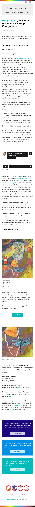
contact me (16, 405)
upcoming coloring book (9, 183)
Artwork (7, 12)
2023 (13, 20)
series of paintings (21, 178)
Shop (13, 12)
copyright (10, 499)
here (9, 396)
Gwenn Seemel (17, 8)
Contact (27, 12)
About (22, 12)
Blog (17, 12)
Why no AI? (17, 496)
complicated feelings (22, 58)
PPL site (20, 388)
